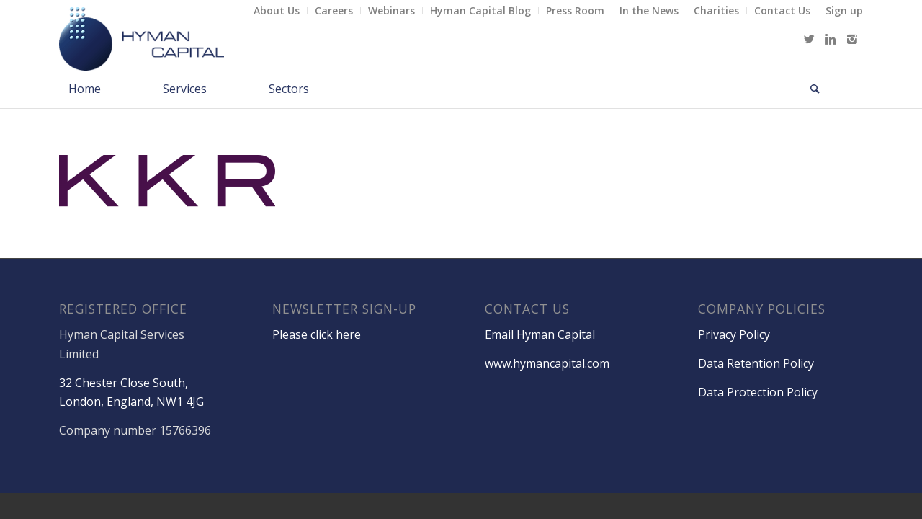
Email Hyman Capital (540, 334)
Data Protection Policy (758, 392)
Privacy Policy (734, 334)
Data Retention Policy (756, 363)
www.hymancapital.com (547, 363)
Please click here (316, 334)
